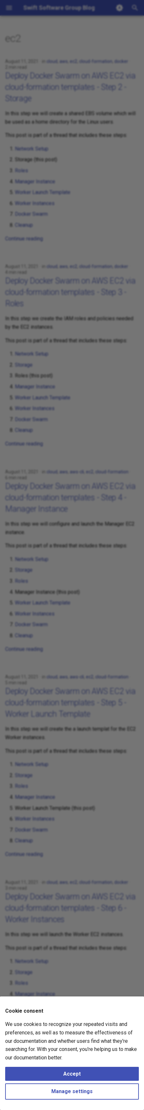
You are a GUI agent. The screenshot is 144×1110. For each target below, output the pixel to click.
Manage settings (72, 1091)
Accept (72, 1074)
